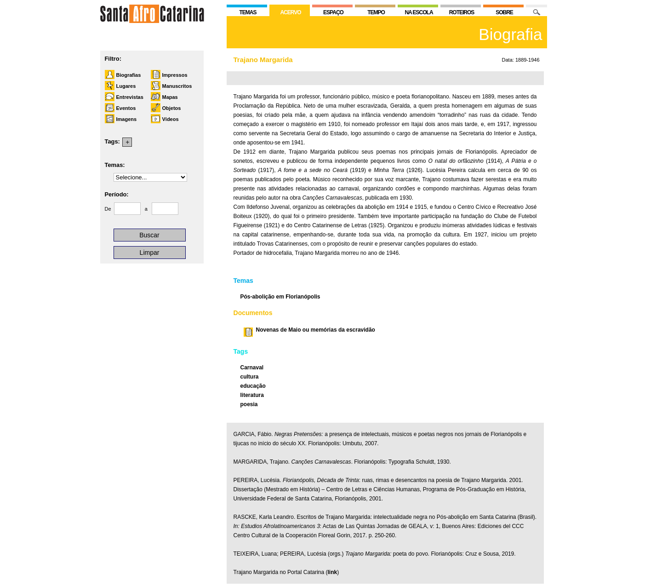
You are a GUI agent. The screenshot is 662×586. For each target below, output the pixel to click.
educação (253, 386)
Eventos (126, 108)
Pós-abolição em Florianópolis (280, 296)
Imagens (126, 119)
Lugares (126, 86)
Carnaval (252, 367)
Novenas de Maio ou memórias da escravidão (315, 330)
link (332, 572)
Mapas (170, 97)
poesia (249, 404)
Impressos (175, 75)
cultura (249, 376)
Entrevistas (129, 97)
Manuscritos (177, 86)
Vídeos (170, 119)
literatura (252, 395)
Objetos (171, 108)
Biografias (128, 75)
